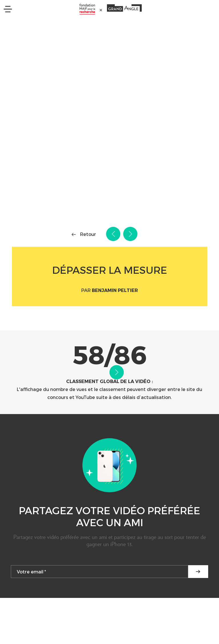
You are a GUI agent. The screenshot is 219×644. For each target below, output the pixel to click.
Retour (88, 234)
